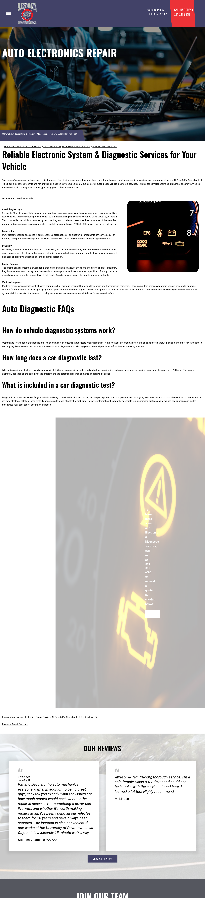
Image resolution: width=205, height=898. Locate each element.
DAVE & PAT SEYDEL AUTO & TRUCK (22, 146)
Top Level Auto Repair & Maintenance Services (66, 146)
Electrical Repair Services (15, 724)
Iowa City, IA (24, 780)
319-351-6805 (182, 14)
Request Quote (153, 614)
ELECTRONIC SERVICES (104, 146)
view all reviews (102, 859)
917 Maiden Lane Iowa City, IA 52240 (49, 134)
